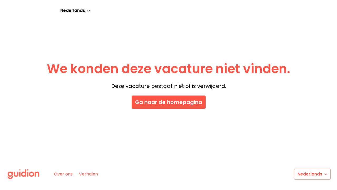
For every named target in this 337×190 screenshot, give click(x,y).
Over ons (63, 174)
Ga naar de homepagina (168, 102)
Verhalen (88, 174)
